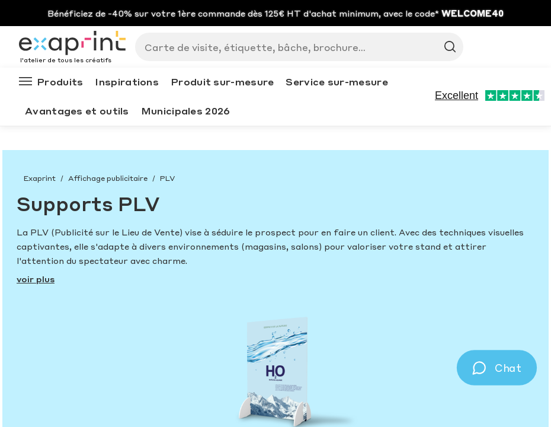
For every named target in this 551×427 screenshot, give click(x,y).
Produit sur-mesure (222, 81)
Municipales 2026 (185, 110)
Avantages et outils (77, 110)
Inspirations (127, 81)
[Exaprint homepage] (72, 44)
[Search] (294, 47)
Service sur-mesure (336, 81)
